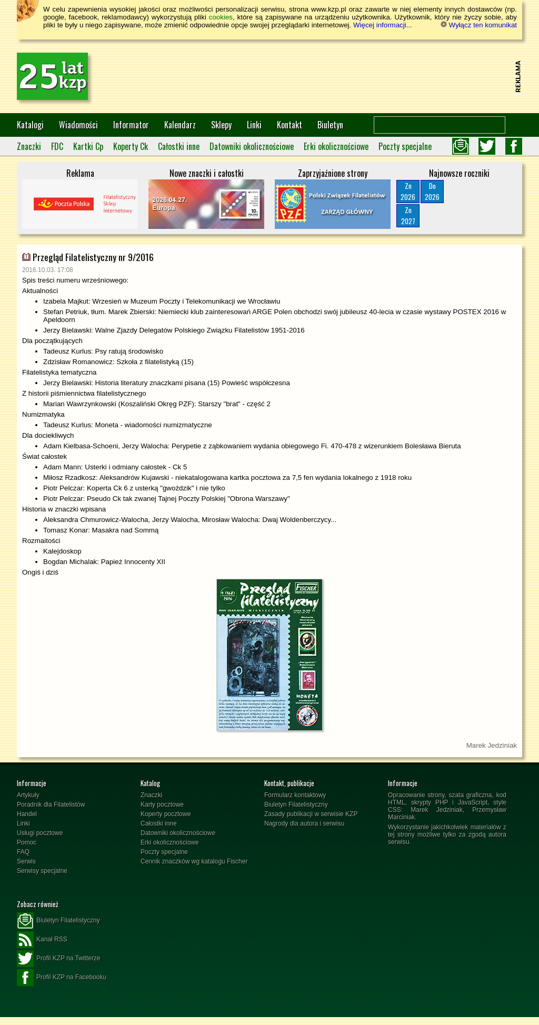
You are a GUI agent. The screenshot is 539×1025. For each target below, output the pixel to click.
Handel (27, 814)
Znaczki (29, 146)
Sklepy (221, 124)
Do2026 (432, 191)
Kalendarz (180, 124)
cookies (221, 17)
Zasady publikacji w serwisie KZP (310, 814)
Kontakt (289, 124)
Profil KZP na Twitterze (59, 958)
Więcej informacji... (382, 25)
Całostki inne (178, 146)
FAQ (23, 852)
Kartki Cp (88, 146)
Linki (254, 124)
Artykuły (28, 795)
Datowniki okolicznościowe (251, 146)
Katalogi (30, 124)
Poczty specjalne (405, 146)
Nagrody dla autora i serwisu (304, 823)
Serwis (26, 861)
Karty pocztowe (162, 804)
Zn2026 (408, 191)
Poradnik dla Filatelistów (51, 804)
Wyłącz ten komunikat (479, 25)
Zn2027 (408, 215)
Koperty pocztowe (166, 814)
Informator (131, 124)
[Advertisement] (320, 76)
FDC (57, 146)
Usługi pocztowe (40, 833)
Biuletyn (330, 124)
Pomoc (26, 842)
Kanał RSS (42, 939)
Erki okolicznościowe (336, 146)
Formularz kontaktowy (295, 795)
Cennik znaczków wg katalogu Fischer (194, 861)
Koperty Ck (130, 146)
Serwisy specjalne (42, 871)
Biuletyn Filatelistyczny (296, 804)
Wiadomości (78, 124)
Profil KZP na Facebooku (61, 977)
